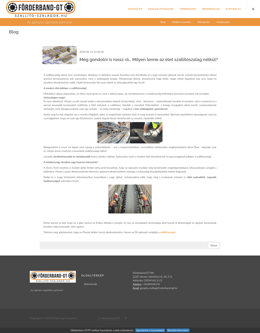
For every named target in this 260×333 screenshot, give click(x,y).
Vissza (213, 245)
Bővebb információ (178, 330)
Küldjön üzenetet (181, 21)
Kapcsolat (233, 9)
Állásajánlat (203, 21)
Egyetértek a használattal (150, 330)
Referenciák (211, 9)
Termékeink (188, 9)
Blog (163, 21)
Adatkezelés (223, 21)
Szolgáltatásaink (161, 9)
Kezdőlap (135, 9)
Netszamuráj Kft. (111, 318)
